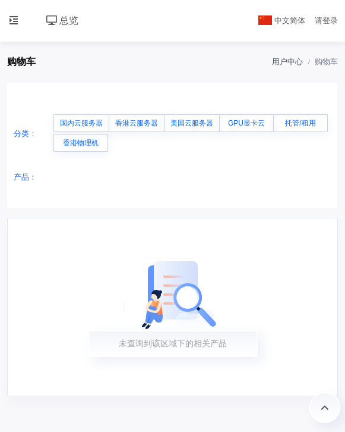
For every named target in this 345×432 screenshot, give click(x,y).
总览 (62, 20)
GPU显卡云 (246, 123)
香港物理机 (81, 143)
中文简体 (282, 20)
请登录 (326, 20)
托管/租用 (300, 123)
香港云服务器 (136, 123)
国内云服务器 (81, 123)
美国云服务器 (191, 123)
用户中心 (287, 61)
